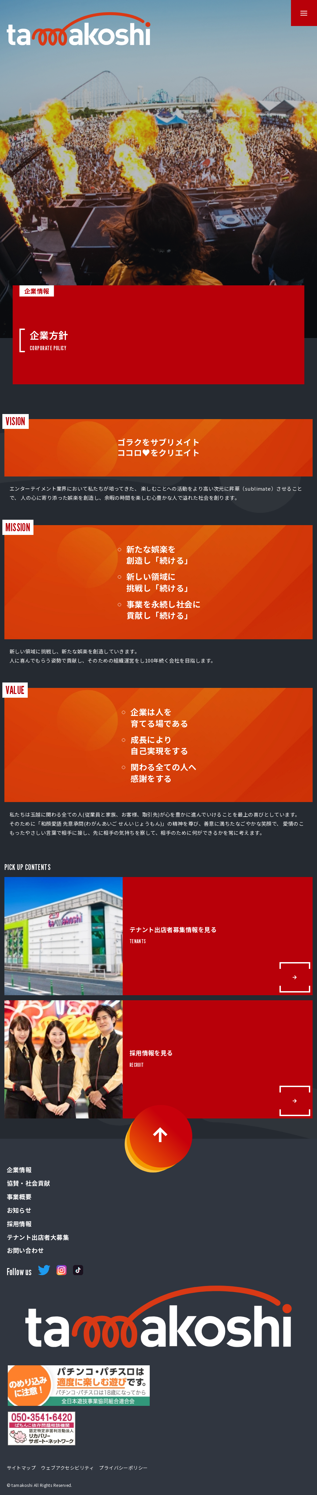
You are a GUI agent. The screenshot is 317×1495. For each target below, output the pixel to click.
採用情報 (19, 1223)
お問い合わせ (25, 1250)
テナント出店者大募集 (38, 1237)
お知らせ (19, 1210)
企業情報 (19, 1169)
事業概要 (19, 1196)
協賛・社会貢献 (28, 1183)
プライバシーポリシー (123, 1467)
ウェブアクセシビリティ (67, 1467)
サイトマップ (21, 1467)
